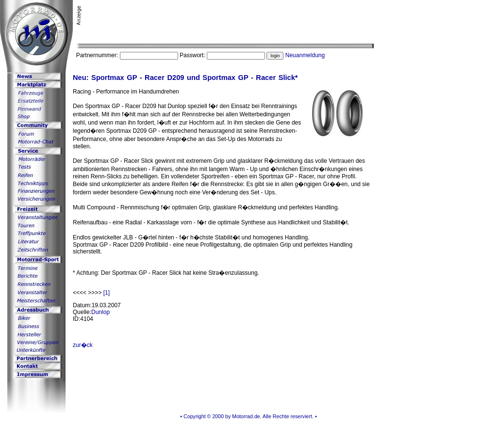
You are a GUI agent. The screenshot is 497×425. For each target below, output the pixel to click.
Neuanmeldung (305, 55)
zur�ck (83, 345)
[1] (106, 292)
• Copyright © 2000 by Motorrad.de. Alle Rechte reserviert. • (248, 416)
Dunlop (100, 312)
